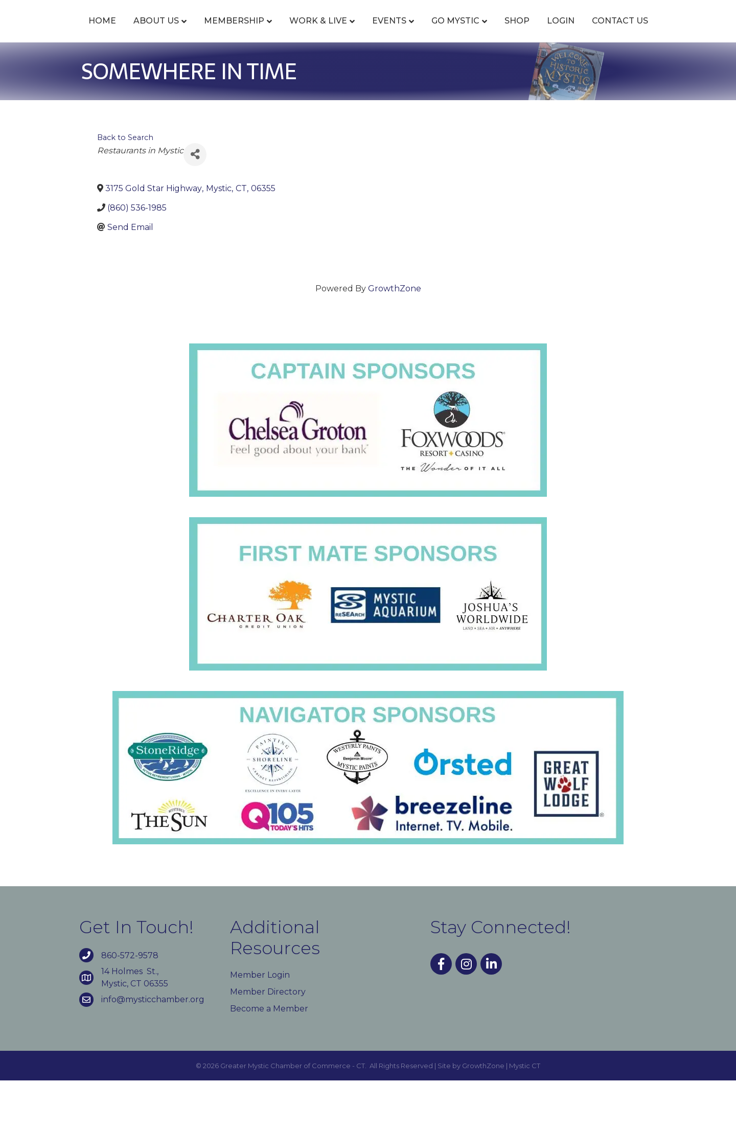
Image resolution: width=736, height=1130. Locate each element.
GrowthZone (394, 338)
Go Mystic (551, 32)
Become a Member (269, 1058)
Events (367, 32)
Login (656, 32)
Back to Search (125, 186)
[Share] (194, 203)
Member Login (260, 1024)
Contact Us (368, 70)
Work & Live (296, 32)
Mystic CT (524, 1115)
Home (80, 32)
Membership (212, 32)
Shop (612, 32)
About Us (134, 32)
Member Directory (268, 1041)
